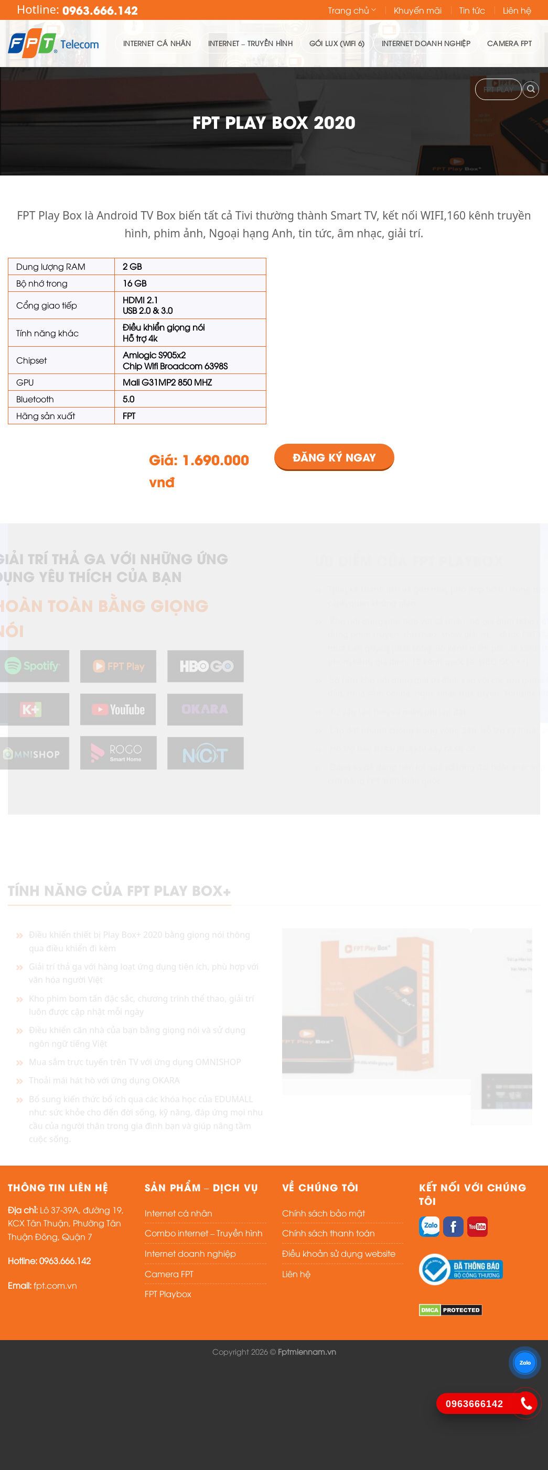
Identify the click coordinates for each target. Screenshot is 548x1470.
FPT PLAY (498, 89)
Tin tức (472, 10)
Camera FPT (509, 43)
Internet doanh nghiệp (426, 43)
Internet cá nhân (157, 43)
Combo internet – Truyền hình (204, 1232)
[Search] (530, 89)
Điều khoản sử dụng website (338, 1253)
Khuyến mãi (418, 10)
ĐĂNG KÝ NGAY (334, 456)
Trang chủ (352, 10)
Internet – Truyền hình (250, 43)
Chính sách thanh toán (328, 1232)
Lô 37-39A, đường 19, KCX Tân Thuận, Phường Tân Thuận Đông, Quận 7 (66, 1223)
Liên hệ (517, 10)
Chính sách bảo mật (323, 1213)
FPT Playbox (168, 1293)
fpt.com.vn (55, 1285)
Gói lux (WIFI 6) (337, 43)
